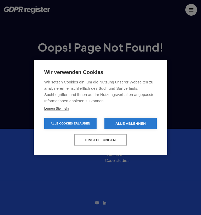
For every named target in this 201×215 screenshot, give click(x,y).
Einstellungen (100, 140)
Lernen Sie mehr (56, 108)
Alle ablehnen (130, 124)
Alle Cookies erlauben (70, 123)
